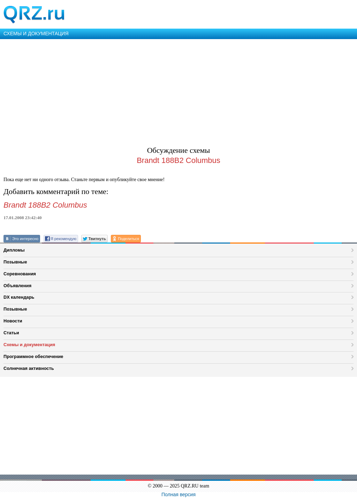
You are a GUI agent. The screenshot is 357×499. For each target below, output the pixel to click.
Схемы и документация (29, 344)
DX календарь (18, 297)
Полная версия (178, 494)
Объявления (17, 285)
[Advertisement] (178, 91)
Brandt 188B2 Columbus (178, 160)
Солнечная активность (28, 368)
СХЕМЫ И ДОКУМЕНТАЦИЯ (36, 33)
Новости (12, 320)
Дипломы (14, 250)
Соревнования (19, 273)
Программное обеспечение (33, 356)
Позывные (15, 262)
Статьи (11, 332)
